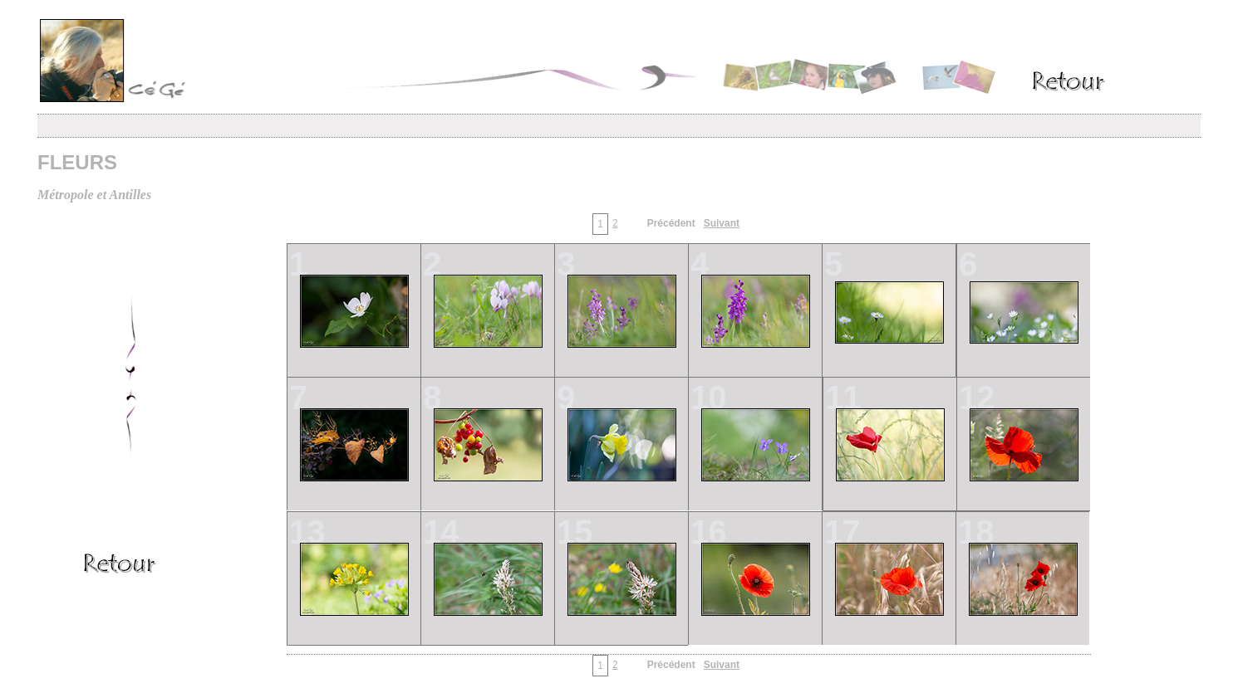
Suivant (721, 223)
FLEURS (77, 162)
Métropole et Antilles (94, 195)
